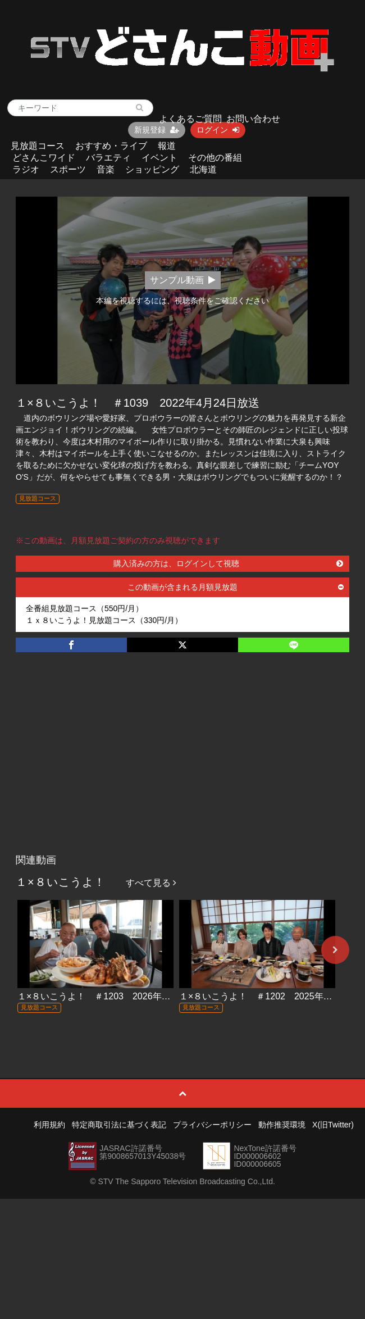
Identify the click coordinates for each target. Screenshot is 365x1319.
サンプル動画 (183, 280)
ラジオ (25, 169)
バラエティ (108, 157)
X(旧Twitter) (333, 1124)
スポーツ (68, 169)
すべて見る (151, 883)
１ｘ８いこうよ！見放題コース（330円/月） (104, 620)
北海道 (203, 169)
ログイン (218, 129)
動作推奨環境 (281, 1124)
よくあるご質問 (190, 119)
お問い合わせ (253, 119)
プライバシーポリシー (212, 1124)
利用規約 (49, 1124)
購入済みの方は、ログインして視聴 (228, 563)
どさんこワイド (43, 157)
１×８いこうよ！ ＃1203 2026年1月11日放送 (114, 996)
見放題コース (38, 146)
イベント (159, 157)
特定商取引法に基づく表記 (119, 1124)
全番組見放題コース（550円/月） (84, 608)
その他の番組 (215, 157)
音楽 (106, 169)
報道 (167, 146)
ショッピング (152, 169)
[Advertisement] (183, 764)
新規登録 (156, 129)
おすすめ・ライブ (111, 146)
